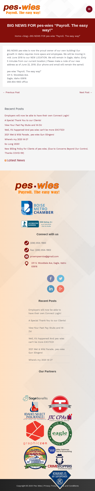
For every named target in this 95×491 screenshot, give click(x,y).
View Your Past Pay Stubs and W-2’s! (23, 125)
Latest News (16, 160)
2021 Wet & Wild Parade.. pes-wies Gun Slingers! (29, 134)
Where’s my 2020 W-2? (16, 139)
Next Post (86, 92)
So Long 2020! (12, 144)
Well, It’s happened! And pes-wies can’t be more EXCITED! (34, 130)
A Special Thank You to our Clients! (23, 120)
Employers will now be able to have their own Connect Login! (37, 115)
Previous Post (11, 92)
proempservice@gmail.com (44, 256)
